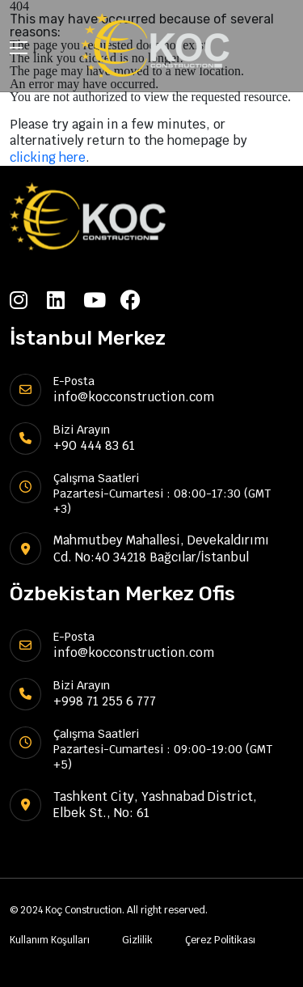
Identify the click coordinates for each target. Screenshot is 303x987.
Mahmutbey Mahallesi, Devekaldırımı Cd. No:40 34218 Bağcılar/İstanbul (161, 548)
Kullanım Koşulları (50, 940)
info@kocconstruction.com (133, 397)
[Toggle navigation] (18, 49)
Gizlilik (137, 940)
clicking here (48, 157)
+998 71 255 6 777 (104, 701)
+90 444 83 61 (94, 445)
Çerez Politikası (220, 940)
